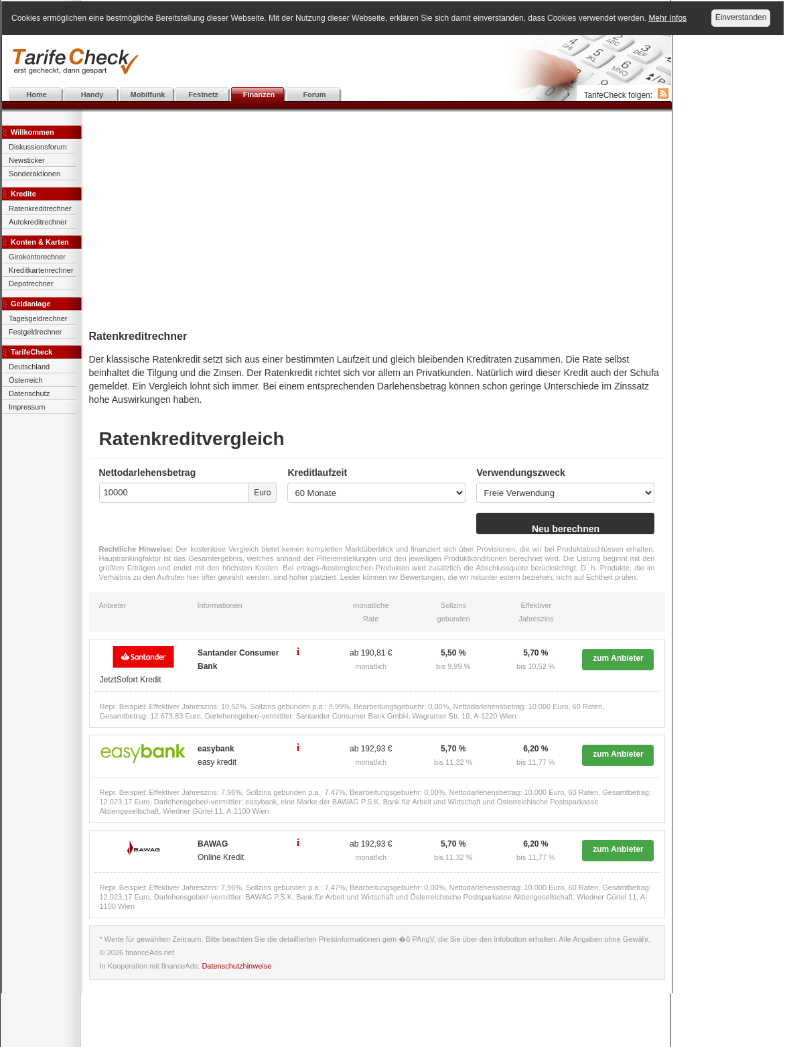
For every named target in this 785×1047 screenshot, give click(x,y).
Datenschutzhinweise (236, 966)
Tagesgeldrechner (38, 318)
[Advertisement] (337, 62)
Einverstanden (741, 17)
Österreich (26, 380)
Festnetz (203, 94)
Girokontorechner (37, 257)
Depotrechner (31, 284)
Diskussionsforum (38, 147)
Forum (314, 94)
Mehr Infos (667, 18)
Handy (92, 94)
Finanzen (259, 94)
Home (36, 94)
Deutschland (29, 367)
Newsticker (27, 160)
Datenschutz (29, 393)
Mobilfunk (148, 94)
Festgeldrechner (35, 332)
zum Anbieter (618, 658)
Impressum (27, 407)
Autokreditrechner (38, 222)
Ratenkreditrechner (40, 208)
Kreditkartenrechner (41, 270)
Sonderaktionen (34, 174)
